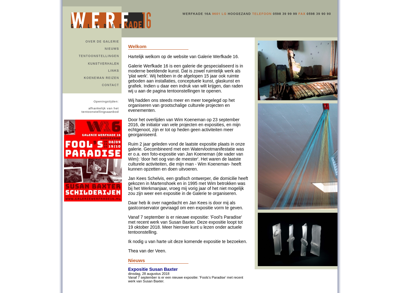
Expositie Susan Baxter (153, 269)
